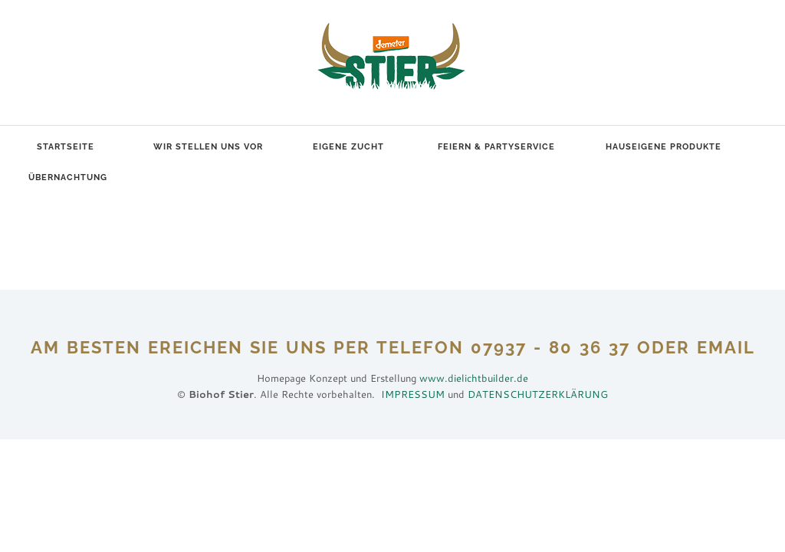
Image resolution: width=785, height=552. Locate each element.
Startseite (65, 147)
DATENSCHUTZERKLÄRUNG (538, 394)
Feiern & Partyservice (496, 147)
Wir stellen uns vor (208, 147)
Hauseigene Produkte (663, 147)
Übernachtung (67, 177)
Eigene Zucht (348, 147)
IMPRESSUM (413, 394)
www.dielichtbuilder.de (473, 378)
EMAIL (726, 347)
